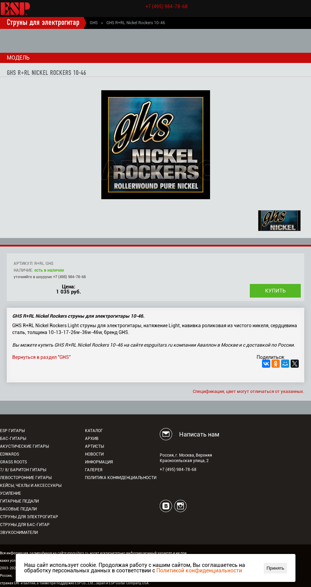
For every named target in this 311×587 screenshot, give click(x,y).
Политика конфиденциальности (120, 477)
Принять (275, 568)
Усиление (10, 493)
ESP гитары (12, 430)
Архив (92, 438)
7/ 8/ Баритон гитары (23, 469)
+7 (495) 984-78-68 (166, 6)
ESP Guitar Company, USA (129, 583)
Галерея (93, 469)
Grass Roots (13, 462)
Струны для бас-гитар (25, 524)
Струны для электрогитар (43, 23)
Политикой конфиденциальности (199, 570)
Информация (99, 462)
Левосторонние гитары (26, 477)
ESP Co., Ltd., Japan (90, 583)
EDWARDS (9, 454)
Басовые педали (18, 509)
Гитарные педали (19, 501)
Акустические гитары (24, 446)
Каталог (94, 430)
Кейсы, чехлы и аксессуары (31, 485)
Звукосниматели (19, 532)
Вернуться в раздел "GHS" (41, 357)
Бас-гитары (13, 438)
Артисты (94, 446)
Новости (94, 454)
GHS (94, 22)
